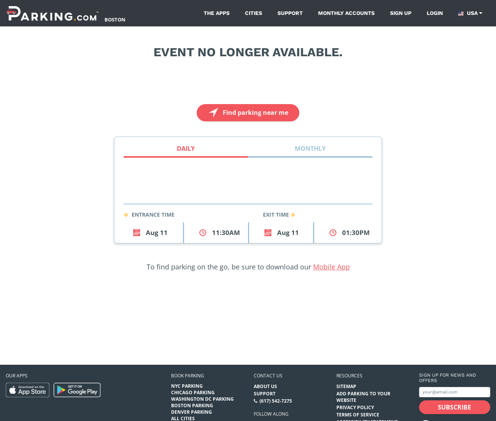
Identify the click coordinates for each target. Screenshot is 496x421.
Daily (186, 148)
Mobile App (331, 266)
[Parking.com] (52, 13)
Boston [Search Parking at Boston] (115, 19)
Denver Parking (191, 412)
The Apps (217, 13)
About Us (265, 386)
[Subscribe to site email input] (454, 392)
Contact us (268, 375)
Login (435, 13)
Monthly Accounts (346, 13)
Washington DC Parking (202, 399)
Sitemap (346, 386)
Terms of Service (357, 414)
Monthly (310, 148)
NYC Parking (187, 386)
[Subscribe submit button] (454, 407)
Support (290, 13)
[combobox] (248, 194)
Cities (253, 13)
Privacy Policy (355, 407)
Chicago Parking (193, 392)
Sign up (400, 13)
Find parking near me (247, 112)
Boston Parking (192, 405)
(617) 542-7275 (275, 401)
